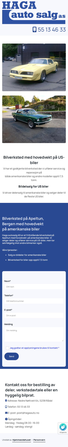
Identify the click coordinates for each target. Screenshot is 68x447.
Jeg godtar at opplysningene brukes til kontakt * (34, 347)
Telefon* (8, 295)
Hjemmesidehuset (22, 439)
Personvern (39, 439)
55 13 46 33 (49, 29)
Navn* (7, 281)
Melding (8, 324)
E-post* (8, 310)
